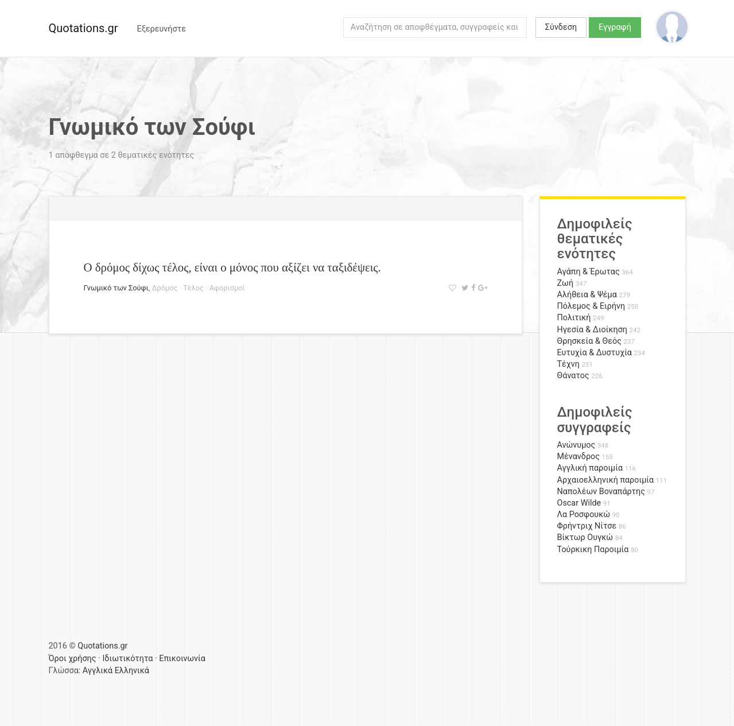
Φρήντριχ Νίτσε (587, 526)
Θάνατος (573, 376)
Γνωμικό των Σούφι (116, 288)
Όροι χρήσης (72, 658)
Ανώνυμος (576, 445)
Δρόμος (164, 288)
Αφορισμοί (227, 288)
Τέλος (193, 288)
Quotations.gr (83, 28)
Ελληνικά (132, 670)
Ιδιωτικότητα (127, 658)
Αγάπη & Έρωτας (588, 272)
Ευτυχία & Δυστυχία (594, 353)
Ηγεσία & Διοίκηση (592, 330)
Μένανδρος (578, 456)
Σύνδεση (561, 27)
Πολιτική (574, 318)
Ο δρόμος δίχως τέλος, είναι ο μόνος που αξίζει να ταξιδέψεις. (232, 267)
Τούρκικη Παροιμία (593, 549)
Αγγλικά (97, 670)
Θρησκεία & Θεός (589, 341)
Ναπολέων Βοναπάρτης (601, 491)
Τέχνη (568, 364)
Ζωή (565, 283)
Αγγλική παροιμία (590, 468)
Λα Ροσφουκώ (584, 514)
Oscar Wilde (579, 503)
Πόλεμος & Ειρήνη (591, 306)
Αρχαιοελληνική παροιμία (605, 480)
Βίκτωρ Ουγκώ (585, 537)
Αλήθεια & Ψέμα (587, 295)
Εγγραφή (615, 27)
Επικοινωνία (182, 658)
